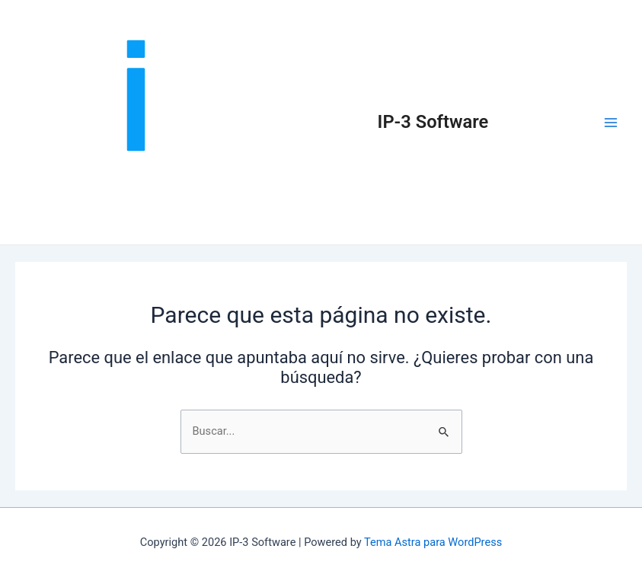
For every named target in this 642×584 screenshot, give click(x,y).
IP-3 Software (433, 121)
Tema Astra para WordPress (433, 542)
